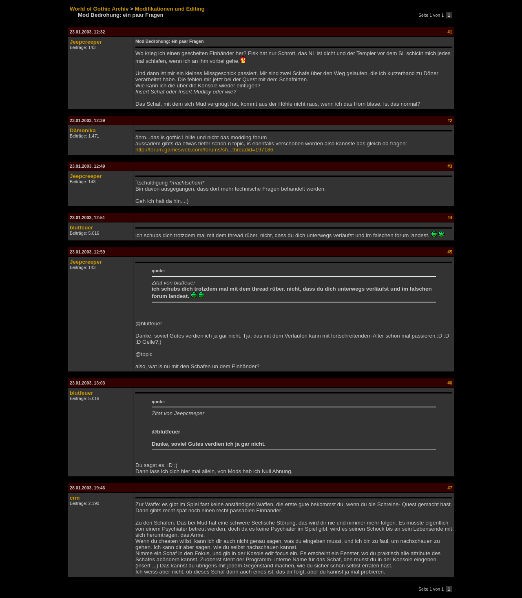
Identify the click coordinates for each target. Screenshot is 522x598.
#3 (449, 166)
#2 (449, 120)
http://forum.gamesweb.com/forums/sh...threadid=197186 (204, 150)
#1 (449, 31)
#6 (449, 382)
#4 (449, 217)
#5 (449, 251)
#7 (449, 487)
